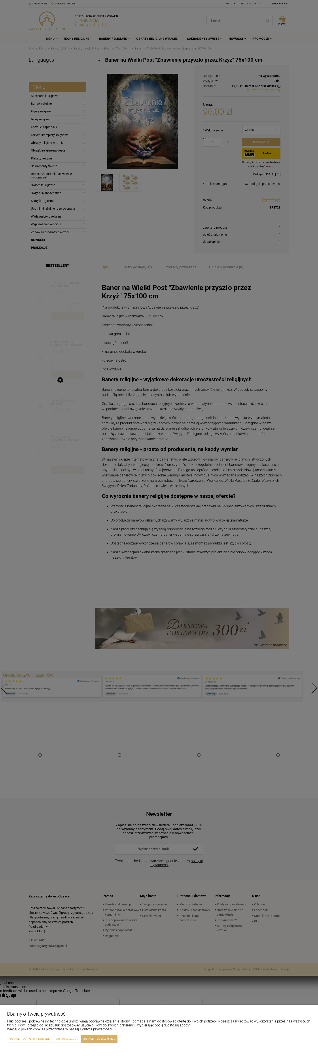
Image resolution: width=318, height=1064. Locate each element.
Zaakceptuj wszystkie (99, 1038)
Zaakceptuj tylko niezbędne (29, 1038)
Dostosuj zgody (66, 1038)
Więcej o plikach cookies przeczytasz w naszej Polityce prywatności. (60, 1029)
